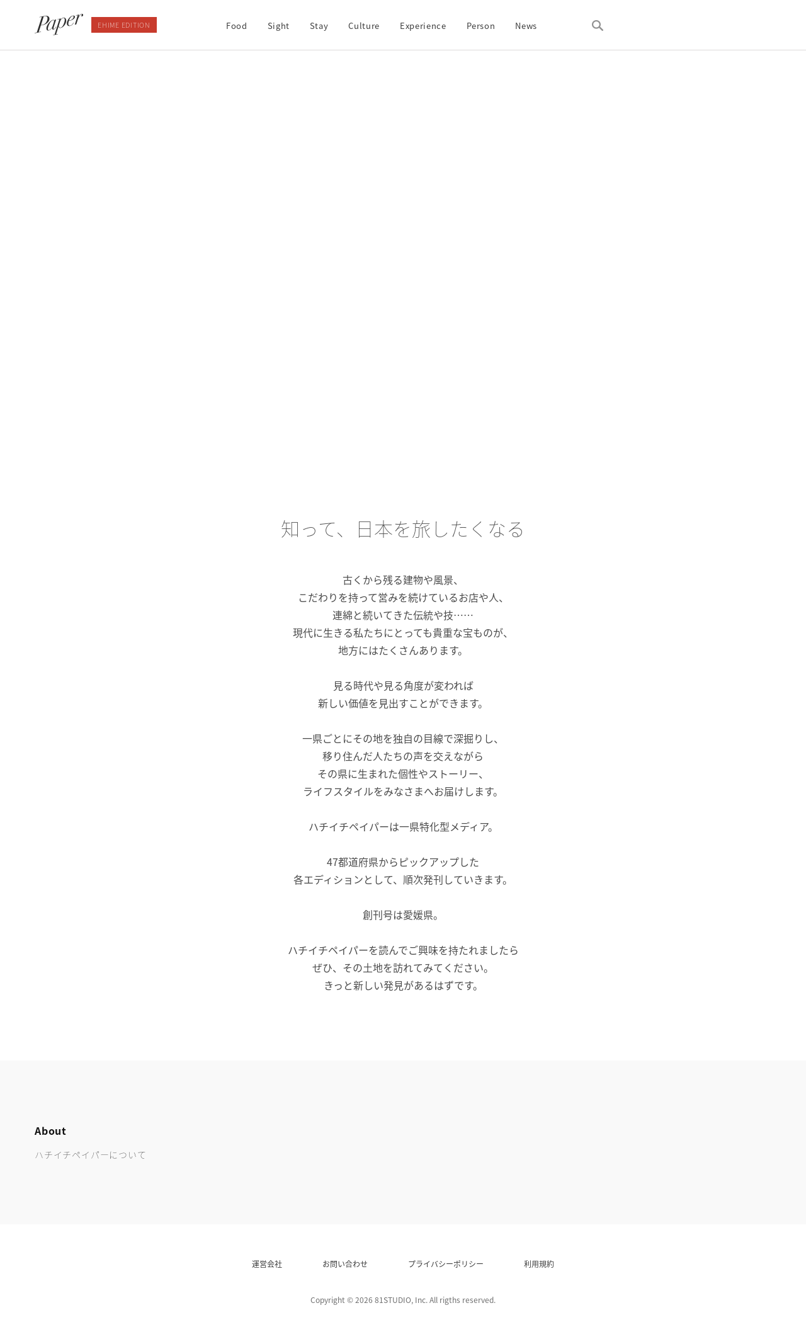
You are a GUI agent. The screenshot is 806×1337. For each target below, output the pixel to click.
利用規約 (539, 1264)
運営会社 (267, 1264)
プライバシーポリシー (446, 1264)
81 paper (740, 1142)
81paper (59, 24)
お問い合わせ (345, 1264)
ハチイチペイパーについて (91, 1154)
